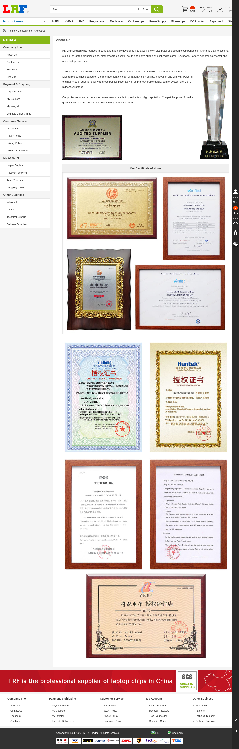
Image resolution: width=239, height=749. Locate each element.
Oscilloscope (136, 21)
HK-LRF (159, 733)
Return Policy (14, 135)
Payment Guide (15, 91)
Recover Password (17, 172)
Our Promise (13, 128)
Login (228, 7)
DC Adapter (197, 21)
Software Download (17, 224)
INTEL (56, 21)
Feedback (12, 69)
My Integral (13, 106)
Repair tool (216, 21)
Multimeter (116, 21)
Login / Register (15, 165)
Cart (192, 11)
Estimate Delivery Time (19, 113)
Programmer (97, 21)
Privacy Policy (14, 143)
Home (11, 30)
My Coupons (13, 99)
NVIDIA (69, 21)
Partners (11, 209)
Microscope (178, 21)
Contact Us (13, 62)
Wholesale (12, 202)
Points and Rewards (17, 150)
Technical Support (16, 217)
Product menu (14, 21)
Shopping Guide (15, 187)
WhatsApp (177, 733)
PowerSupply (157, 21)
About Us (12, 54)
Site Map (11, 77)
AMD (81, 21)
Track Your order (15, 180)
